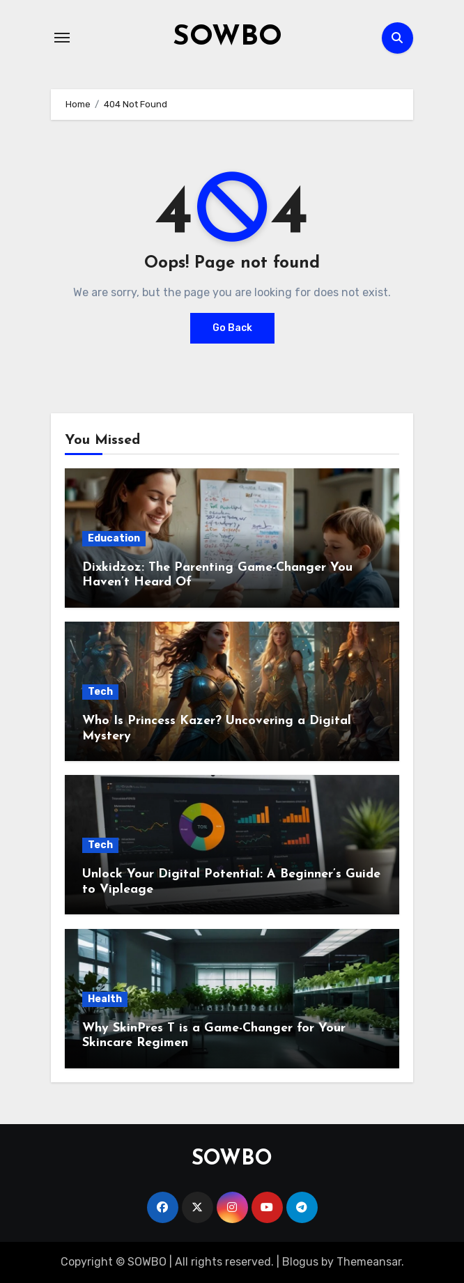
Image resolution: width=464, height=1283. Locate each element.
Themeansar (369, 1261)
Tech (100, 692)
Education (114, 538)
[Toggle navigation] (62, 37)
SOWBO (227, 38)
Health (105, 999)
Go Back (232, 328)
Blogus (300, 1261)
